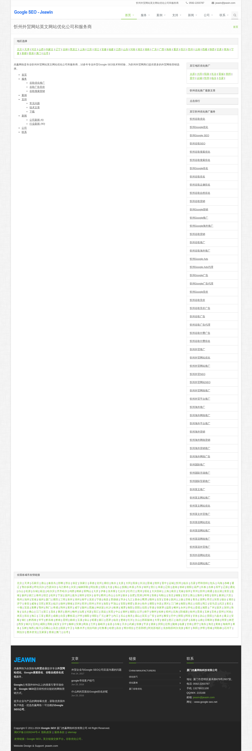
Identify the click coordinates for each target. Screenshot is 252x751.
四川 (183, 49)
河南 (132, 49)
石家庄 (35, 583)
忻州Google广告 (199, 275)
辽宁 (58, 49)
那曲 (217, 619)
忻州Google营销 (199, 209)
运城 (199, 78)
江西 (118, 49)
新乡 (137, 603)
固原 (62, 628)
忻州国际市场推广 (200, 472)
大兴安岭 (157, 591)
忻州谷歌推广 (197, 242)
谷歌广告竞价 (37, 86)
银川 (38, 628)
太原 (192, 73)
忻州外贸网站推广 (200, 365)
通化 (232, 587)
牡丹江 (131, 591)
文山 (137, 619)
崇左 (26, 615)
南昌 (105, 599)
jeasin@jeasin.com (223, 3)
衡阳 (130, 607)
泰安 (26, 603)
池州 (26, 599)
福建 (111, 49)
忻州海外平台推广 (200, 423)
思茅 (108, 619)
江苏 (89, 49)
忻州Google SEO (199, 135)
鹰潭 (144, 599)
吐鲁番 (103, 628)
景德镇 (114, 599)
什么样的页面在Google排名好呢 (89, 691)
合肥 (132, 595)
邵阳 (137, 607)
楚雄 (123, 619)
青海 (226, 49)
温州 (67, 595)
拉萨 (185, 619)
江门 (38, 611)
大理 (156, 619)
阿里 (224, 619)
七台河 (121, 591)
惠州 (67, 611)
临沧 (115, 619)
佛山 (31, 611)
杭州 (53, 595)
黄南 (217, 624)
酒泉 (153, 624)
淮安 (226, 591)
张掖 (138, 624)
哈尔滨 (51, 591)
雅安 (166, 615)
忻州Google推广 (199, 217)
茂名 (53, 611)
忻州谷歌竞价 (197, 300)
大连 (109, 587)
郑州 (91, 603)
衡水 (113, 583)
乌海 (219, 583)
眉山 (137, 615)
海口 (33, 615)
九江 (130, 599)
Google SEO (34, 738)
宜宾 (144, 615)
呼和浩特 (203, 583)
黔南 (58, 619)
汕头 (24, 611)
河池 (228, 611)
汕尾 (81, 611)
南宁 (146, 611)
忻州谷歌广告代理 (200, 324)
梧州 (168, 611)
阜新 (160, 587)
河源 (89, 611)
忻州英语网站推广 (200, 530)
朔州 (228, 73)
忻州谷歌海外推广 (200, 250)
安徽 (104, 49)
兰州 (92, 624)
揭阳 (132, 611)
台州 (117, 595)
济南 (187, 599)
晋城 (221, 73)
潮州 (125, 611)
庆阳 (160, 624)
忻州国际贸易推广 (200, 481)
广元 (101, 615)
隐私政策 (46, 732)
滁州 (199, 595)
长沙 (108, 607)
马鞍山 (162, 595)
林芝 (231, 619)
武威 (131, 624)
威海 (33, 603)
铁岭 (182, 587)
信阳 (197, 603)
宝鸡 (35, 624)
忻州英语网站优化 (200, 522)
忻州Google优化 (199, 127)
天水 (124, 624)
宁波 (60, 595)
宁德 (98, 599)
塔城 (209, 628)
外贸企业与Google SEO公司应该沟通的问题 (96, 669)
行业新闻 (35, 123)
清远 (103, 611)
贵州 (190, 49)
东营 (216, 599)
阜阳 (206, 595)
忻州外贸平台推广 (200, 398)
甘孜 (195, 615)
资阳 (180, 615)
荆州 (62, 607)
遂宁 (108, 615)
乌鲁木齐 (80, 628)
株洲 (115, 607)
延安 (56, 624)
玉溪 (79, 619)
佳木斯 (112, 591)
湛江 (45, 611)
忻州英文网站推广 (200, 497)
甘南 (189, 624)
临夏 (181, 624)
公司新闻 (35, 119)
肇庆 (60, 611)
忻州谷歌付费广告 (200, 332)
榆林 (71, 624)
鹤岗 (79, 591)
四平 (218, 587)
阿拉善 (94, 587)
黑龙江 (74, 49)
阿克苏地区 (154, 628)
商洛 (85, 624)
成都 (55, 615)
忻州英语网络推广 (200, 538)
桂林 (161, 611)
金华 (96, 595)
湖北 (140, 49)
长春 (203, 587)
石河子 (228, 628)
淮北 (170, 595)
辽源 (225, 587)
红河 (130, 619)
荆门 (48, 607)
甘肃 (219, 49)
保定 (75, 583)
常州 (195, 591)
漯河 (166, 603)
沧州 (99, 583)
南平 (84, 599)
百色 (214, 611)
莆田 (55, 599)
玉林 (206, 611)
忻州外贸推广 (197, 349)
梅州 (74, 611)
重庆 (176, 49)
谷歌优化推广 (37, 82)
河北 (33, 49)
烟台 (223, 599)
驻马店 (213, 603)
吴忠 (55, 628)
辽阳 (167, 587)
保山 (86, 619)
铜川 (28, 624)
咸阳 (42, 624)
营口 (153, 587)
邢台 (67, 583)
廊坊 (106, 583)
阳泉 (206, 73)
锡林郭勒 (83, 587)
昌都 (192, 619)
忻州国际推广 (197, 464)
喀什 (188, 628)
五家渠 (43, 632)
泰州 (38, 595)
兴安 (73, 587)
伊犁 (202, 628)
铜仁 (24, 619)
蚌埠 (146, 595)
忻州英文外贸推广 (200, 513)
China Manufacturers (142, 670)
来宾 (19, 615)
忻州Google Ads (199, 258)
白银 (117, 624)
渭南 (49, 624)
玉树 (24, 628)
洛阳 (105, 603)
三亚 (41, 615)
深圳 (226, 607)
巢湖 (221, 595)
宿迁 (45, 595)
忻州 (206, 78)
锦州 (146, 587)
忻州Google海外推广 (201, 225)
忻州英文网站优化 (200, 505)
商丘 (190, 603)
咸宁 (77, 607)
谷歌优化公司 (73, 738)
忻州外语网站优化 (200, 555)
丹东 (138, 587)
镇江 (31, 595)
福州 (41, 599)
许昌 (159, 603)
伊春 (103, 591)
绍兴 (89, 595)
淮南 (154, 595)
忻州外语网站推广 (200, 563)
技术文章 (35, 107)
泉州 (69, 599)
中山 (117, 611)
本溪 (131, 587)
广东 (154, 49)
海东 (203, 624)
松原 (28, 591)
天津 (26, 49)
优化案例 (133, 682)
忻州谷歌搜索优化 (200, 151)
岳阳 (144, 607)
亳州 (19, 599)
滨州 (77, 603)
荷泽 (84, 603)
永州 (183, 607)
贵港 (199, 611)
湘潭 (123, 607)
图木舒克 (32, 632)
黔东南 (49, 619)
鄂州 (41, 607)
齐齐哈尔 (62, 591)
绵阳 (94, 615)
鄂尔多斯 (27, 587)
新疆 (24, 53)
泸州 (79, 615)
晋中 (192, 78)
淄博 (202, 599)
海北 (210, 624)
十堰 (19, 607)
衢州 (103, 595)
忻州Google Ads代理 (201, 266)
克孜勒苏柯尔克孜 (173, 628)
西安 (20, 624)
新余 (137, 599)
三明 (62, 599)
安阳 (123, 603)
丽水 (125, 595)
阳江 (96, 611)
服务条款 (59, 732)
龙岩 (91, 599)
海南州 (226, 624)
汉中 (64, 624)
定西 (167, 624)
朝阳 (189, 587)
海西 (31, 628)
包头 (212, 583)
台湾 (45, 53)
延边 (42, 591)
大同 (199, 73)
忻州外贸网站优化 (200, 357)
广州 (212, 607)
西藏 (204, 49)
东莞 (110, 611)
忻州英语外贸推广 (200, 546)
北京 (19, 49)
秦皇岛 (52, 583)
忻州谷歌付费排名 (200, 341)
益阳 (168, 607)
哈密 (111, 628)
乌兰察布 (63, 587)
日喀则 (208, 619)
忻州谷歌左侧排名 (200, 184)
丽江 (101, 619)
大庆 (95, 591)
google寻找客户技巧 (82, 680)
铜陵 (178, 595)
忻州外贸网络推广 (200, 390)
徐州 (188, 591)
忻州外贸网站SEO (200, 382)
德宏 (164, 619)
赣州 (151, 599)
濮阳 (151, 603)
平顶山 (114, 603)
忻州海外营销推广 (200, 448)
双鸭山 (87, 591)
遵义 (226, 615)
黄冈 (69, 607)
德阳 (86, 615)
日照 (41, 603)
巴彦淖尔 (51, 587)
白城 (35, 591)
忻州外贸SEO (197, 374)
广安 (151, 615)
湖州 (81, 595)
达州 (159, 615)
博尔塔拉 (128, 628)
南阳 (183, 603)
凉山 (202, 615)
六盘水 (218, 615)
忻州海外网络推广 (200, 415)
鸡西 (71, 591)
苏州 (202, 591)
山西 (41, 49)
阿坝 (187, 615)
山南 (200, 619)
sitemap (72, 732)
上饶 (180, 599)
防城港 (184, 611)
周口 (204, 603)
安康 (78, 624)
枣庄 (209, 599)
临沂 (55, 603)
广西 (161, 49)
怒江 (171, 619)
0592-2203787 (195, 3)
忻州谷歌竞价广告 (200, 308)
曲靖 (72, 619)
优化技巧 (133, 677)
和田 (195, 628)
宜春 (166, 599)
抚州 (173, 599)
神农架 (100, 607)
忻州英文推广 (197, 489)
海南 (168, 49)
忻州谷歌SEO (197, 143)
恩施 (91, 607)
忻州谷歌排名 (197, 176)
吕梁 (221, 78)
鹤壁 (130, 603)
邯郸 (60, 583)
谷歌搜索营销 (37, 91)
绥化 (146, 591)
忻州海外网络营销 (200, 439)
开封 (98, 603)
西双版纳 (147, 619)
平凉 (145, 624)
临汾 (213, 78)
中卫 (69, 628)
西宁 (196, 624)
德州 (62, 603)
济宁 (19, 603)
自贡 (62, 615)
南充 (130, 615)
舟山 (110, 595)
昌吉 (118, 628)
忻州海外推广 (197, 407)
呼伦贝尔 (39, 587)
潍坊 (231, 599)
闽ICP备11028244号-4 (27, 732)
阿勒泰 (218, 628)
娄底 (197, 607)
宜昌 (26, 607)
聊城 (69, 603)
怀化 (190, 607)
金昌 (109, 624)
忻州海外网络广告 (200, 456)
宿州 (214, 595)
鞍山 (117, 587)
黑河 (139, 591)
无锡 (180, 591)
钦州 (192, 611)
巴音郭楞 (141, 628)
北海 (175, 611)
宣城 (33, 599)
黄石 (229, 603)
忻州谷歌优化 (197, 118)
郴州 (176, 607)
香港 (31, 53)
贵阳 (209, 615)
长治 (213, 73)
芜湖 (139, 595)
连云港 (218, 591)
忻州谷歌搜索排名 (200, 160)
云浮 (139, 611)
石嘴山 (47, 628)
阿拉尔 (21, 632)
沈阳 (102, 587)
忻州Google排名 (199, 168)
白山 (20, 591)
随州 (84, 607)
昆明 (65, 619)
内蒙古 (49, 49)
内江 (115, 615)
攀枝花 (71, 615)
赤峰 (226, 583)
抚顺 (124, 587)
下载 (32, 111)
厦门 (48, 599)
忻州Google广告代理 (201, 283)
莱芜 (48, 603)
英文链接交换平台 (53, 738)
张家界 (160, 607)
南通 (209, 591)
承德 (91, 583)
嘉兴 (74, 595)
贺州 (221, 611)
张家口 (83, 583)
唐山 (43, 583)
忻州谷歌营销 (197, 201)
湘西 (204, 607)
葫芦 (196, 587)
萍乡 (123, 599)
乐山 (123, 615)
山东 (125, 49)
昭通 (94, 619)
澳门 (38, 53)
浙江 (96, 49)
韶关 (219, 607)
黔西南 (32, 619)
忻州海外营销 (197, 431)
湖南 (147, 49)
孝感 (55, 607)
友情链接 (19, 738)
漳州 (77, 599)
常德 (151, 607)
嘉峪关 (101, 624)
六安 (228, 595)
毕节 (41, 619)
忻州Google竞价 (199, 291)
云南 (197, 49)
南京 (173, 591)
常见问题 (35, 103)
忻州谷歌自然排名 (200, 192)
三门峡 (175, 603)
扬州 (24, 595)
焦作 (144, 603)
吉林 (65, 49)
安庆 (185, 595)
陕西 (212, 49)
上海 (82, 49)
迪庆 (178, 619)
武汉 (221, 603)
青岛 (195, 599)
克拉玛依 (92, 628)
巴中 (173, 615)
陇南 (174, 624)
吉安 (159, 599)
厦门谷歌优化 (135, 689)
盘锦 (174, 587)
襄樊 (33, 607)
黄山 (192, 595)
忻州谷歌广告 (197, 316)
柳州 (154, 611)
